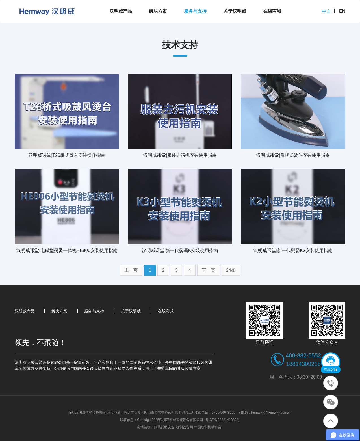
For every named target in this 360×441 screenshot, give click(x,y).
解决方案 (158, 11)
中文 (326, 11)
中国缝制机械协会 (207, 427)
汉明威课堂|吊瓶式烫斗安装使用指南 (293, 155)
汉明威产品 (120, 11)
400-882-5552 (303, 355)
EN (342, 11)
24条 (231, 270)
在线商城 (272, 11)
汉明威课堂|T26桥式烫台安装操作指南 (67, 155)
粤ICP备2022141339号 (222, 420)
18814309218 (303, 364)
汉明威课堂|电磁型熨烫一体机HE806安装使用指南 (66, 250)
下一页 (208, 270)
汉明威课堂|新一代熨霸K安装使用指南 (180, 250)
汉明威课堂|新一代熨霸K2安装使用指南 (293, 250)
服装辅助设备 (164, 427)
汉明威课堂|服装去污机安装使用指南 (180, 155)
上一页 (131, 270)
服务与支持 (195, 11)
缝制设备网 (184, 427)
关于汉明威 (235, 11)
